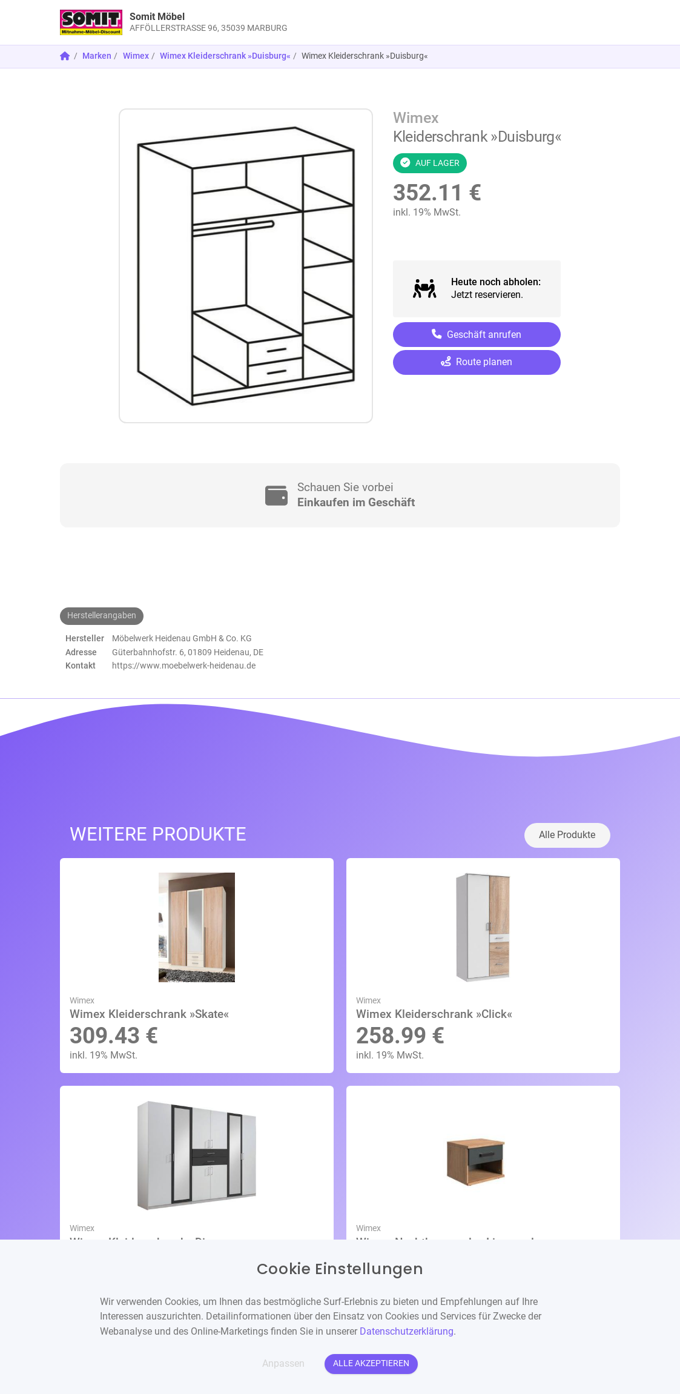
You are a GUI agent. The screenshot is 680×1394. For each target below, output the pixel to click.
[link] (270, 22)
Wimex (136, 56)
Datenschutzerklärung (407, 1331)
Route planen (476, 362)
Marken (96, 56)
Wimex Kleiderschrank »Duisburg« (225, 56)
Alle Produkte (567, 835)
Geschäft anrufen (476, 334)
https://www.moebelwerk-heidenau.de (184, 666)
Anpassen (283, 1363)
